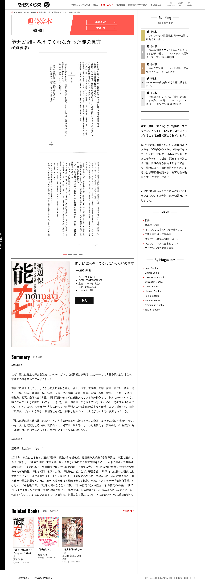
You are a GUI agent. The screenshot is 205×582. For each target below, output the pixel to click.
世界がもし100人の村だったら (161, 238)
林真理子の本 (152, 225)
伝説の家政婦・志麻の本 (158, 234)
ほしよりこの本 (164, 229)
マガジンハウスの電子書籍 (159, 248)
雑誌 (95, 5)
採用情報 (120, 5)
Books (33, 12)
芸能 (92, 290)
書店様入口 (155, 5)
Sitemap (22, 578)
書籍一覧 (42, 12)
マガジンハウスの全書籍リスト (161, 243)
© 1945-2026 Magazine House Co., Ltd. (170, 578)
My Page (171, 3)
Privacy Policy (42, 578)
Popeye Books (152, 300)
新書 (147, 220)
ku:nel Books (152, 295)
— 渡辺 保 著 (83, 270)
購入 (84, 300)
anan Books (151, 268)
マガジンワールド (34, 5)
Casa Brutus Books (155, 277)
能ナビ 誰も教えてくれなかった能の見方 (65, 12)
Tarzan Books (152, 309)
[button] (65, 255)
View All (128, 510)
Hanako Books (153, 291)
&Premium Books (154, 305)
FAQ (180, 3)
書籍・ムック (106, 5)
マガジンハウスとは (80, 5)
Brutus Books (152, 272)
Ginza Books (152, 286)
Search (189, 3)
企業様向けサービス (137, 5)
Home (26, 12)
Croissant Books (154, 281)
